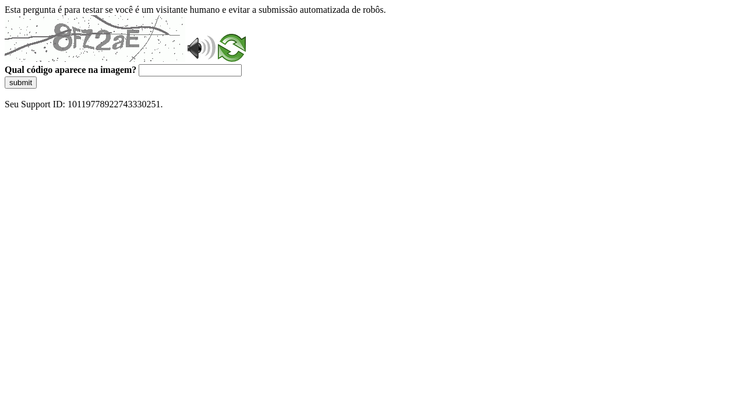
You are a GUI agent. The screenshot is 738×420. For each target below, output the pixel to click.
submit (20, 82)
